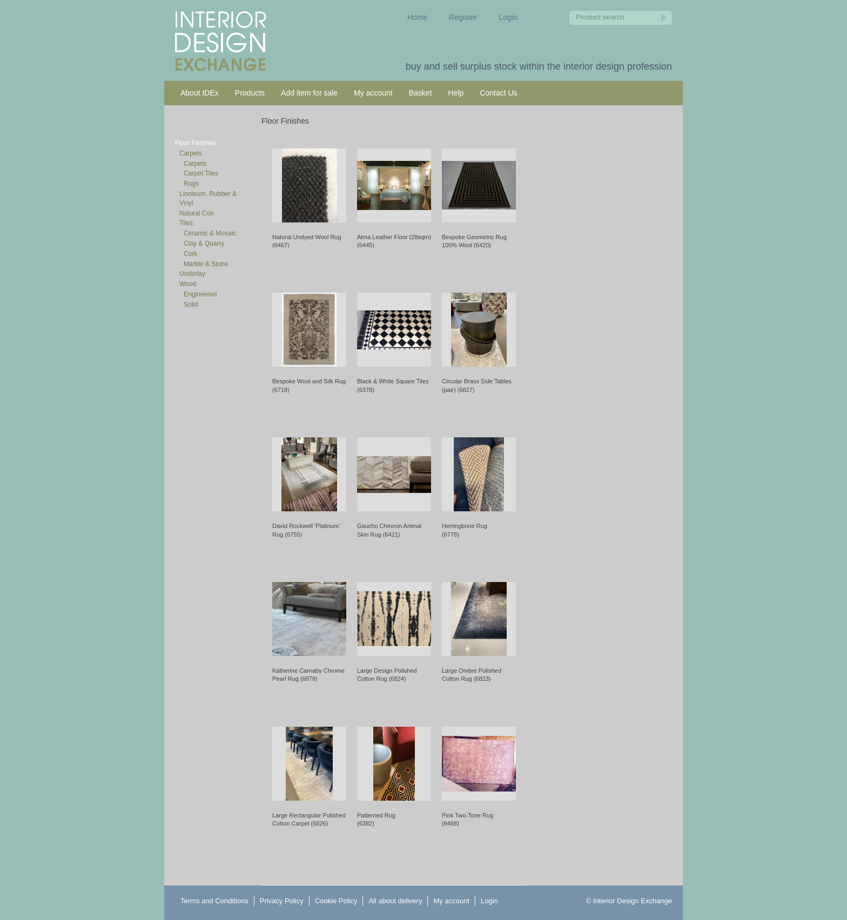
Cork (190, 254)
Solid (191, 304)
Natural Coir (196, 213)
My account (373, 93)
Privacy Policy (282, 901)
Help (456, 93)
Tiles (186, 223)
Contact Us (498, 93)
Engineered (200, 294)
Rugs (191, 183)
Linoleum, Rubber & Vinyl (208, 198)
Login (508, 17)
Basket (420, 93)
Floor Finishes (195, 143)
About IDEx (199, 93)
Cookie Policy (336, 901)
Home (417, 17)
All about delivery (395, 901)
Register (463, 17)
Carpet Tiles (201, 173)
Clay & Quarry (204, 243)
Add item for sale (309, 93)
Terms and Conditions (214, 901)
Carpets (190, 153)
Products (250, 93)
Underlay (192, 274)
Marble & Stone (206, 264)
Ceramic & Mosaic (210, 233)
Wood (187, 284)
